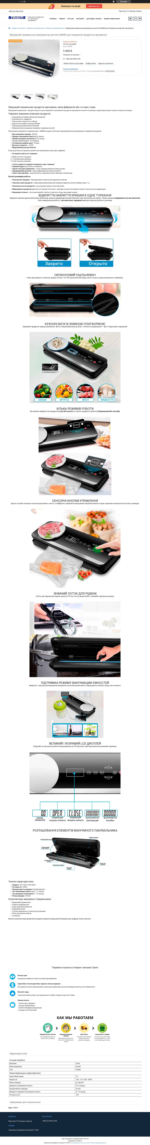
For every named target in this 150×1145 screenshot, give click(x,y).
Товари (62, 19)
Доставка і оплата (94, 19)
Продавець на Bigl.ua (75, 1141)
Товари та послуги (18, 28)
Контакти (80, 19)
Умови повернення (112, 19)
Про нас (70, 19)
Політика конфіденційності (97, 1143)
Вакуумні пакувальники (36, 28)
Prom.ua (86, 1139)
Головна (53, 19)
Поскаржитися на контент (79, 1143)
